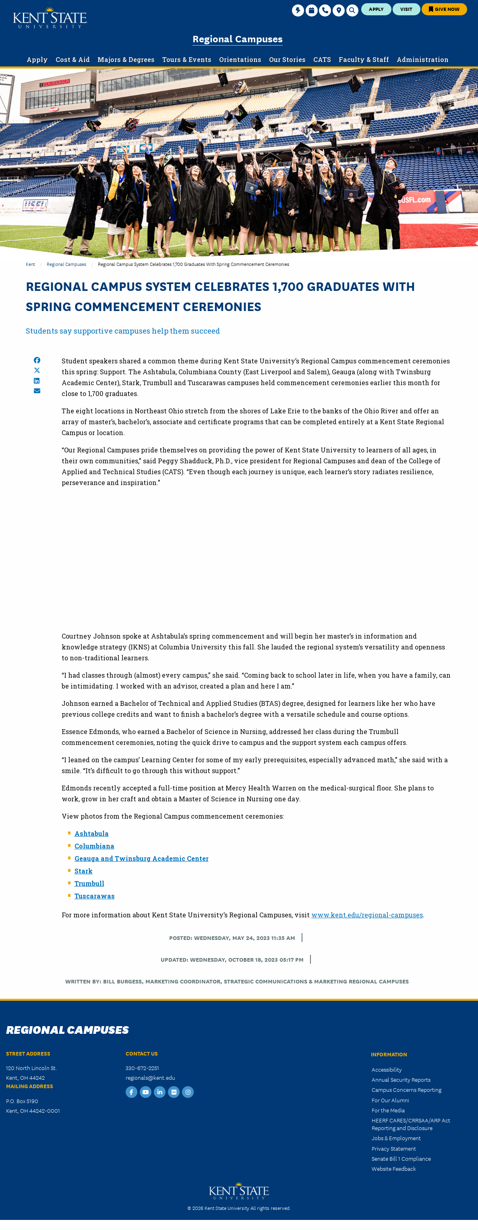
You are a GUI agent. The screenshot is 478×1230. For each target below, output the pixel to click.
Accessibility (387, 1069)
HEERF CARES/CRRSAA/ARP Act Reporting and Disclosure (411, 1124)
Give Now (444, 8)
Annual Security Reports (401, 1079)
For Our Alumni (390, 1099)
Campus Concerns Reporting (406, 1089)
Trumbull (89, 883)
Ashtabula (91, 833)
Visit (406, 8)
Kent (30, 264)
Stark (83, 871)
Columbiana (94, 846)
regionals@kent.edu (150, 1077)
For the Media (388, 1110)
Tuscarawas (94, 896)
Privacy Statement (394, 1148)
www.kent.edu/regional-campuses (367, 915)
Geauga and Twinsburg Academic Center (141, 858)
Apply (376, 8)
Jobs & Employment (396, 1137)
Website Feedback (394, 1168)
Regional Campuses (237, 38)
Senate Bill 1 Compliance (401, 1158)
